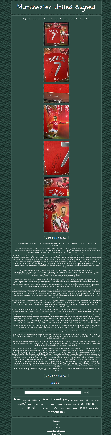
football (91, 403)
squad (42, 404)
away (24, 400)
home (17, 399)
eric (86, 400)
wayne (35, 404)
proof (66, 399)
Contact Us (56, 427)
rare (91, 400)
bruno (16, 408)
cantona (45, 408)
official (81, 400)
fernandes (74, 400)
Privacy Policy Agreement (56, 431)
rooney (53, 404)
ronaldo (93, 408)
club (62, 408)
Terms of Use (56, 434)
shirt (81, 403)
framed (56, 399)
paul (38, 408)
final (29, 404)
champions (67, 404)
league (68, 408)
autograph (32, 400)
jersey (74, 404)
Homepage (56, 421)
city (40, 400)
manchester (56, 412)
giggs (75, 408)
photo (83, 408)
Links (56, 424)
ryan (47, 404)
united (21, 403)
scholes (60, 404)
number (97, 400)
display (22, 408)
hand (46, 399)
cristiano (55, 408)
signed (30, 407)
